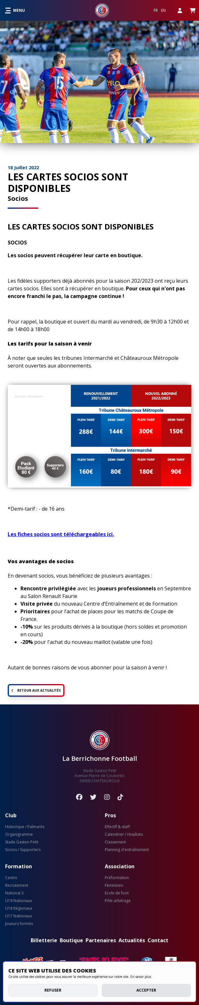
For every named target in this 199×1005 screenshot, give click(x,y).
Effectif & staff (117, 826)
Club (11, 815)
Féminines (114, 885)
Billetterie (44, 940)
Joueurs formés (19, 923)
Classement (115, 842)
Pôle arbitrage (118, 900)
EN (163, 10)
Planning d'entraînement (127, 849)
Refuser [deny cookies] (52, 990)
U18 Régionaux (18, 908)
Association (119, 866)
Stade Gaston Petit (21, 842)
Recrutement (16, 885)
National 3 (14, 893)
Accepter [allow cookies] (146, 990)
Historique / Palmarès (24, 826)
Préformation (117, 877)
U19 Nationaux (18, 900)
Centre (11, 877)
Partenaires (101, 940)
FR (156, 10)
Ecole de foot (117, 893)
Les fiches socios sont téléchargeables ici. (61, 534)
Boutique (71, 940)
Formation (18, 866)
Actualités (132, 940)
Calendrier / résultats (124, 834)
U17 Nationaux (18, 916)
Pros (110, 815)
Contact (158, 940)
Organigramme (19, 834)
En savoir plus (140, 976)
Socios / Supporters (23, 849)
